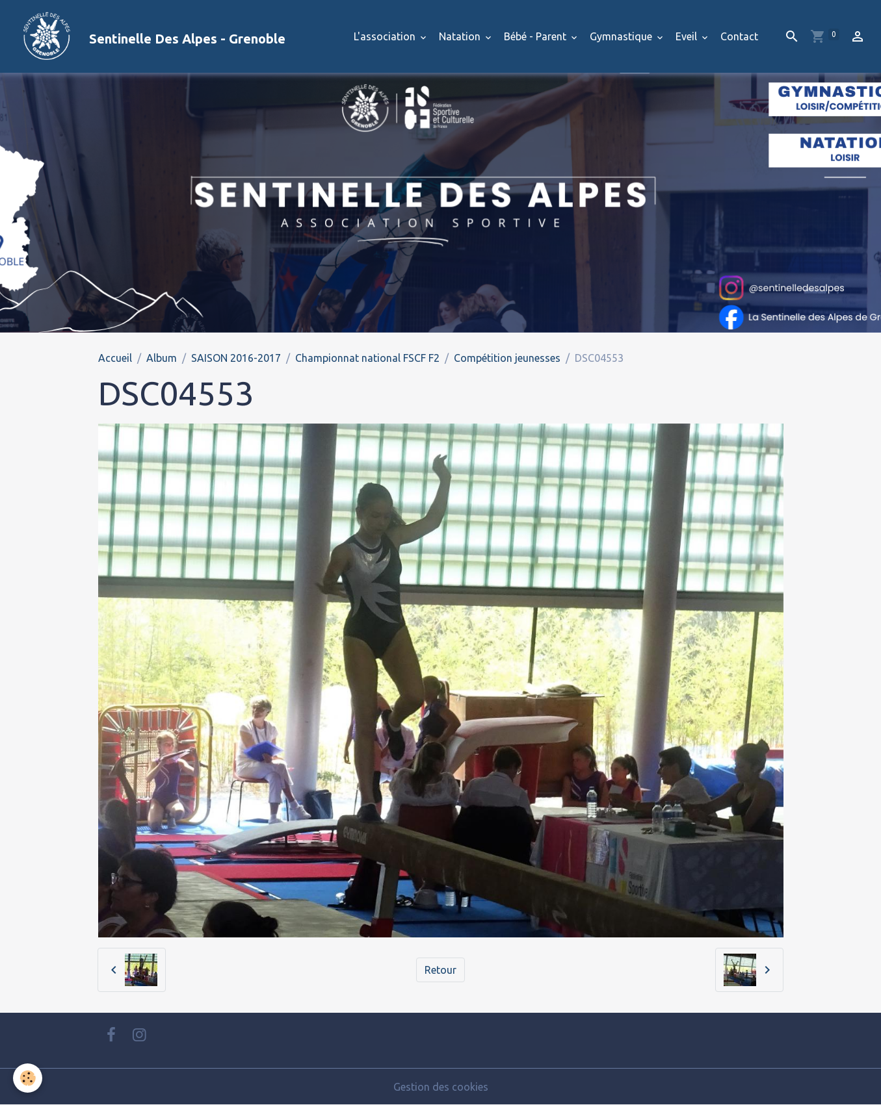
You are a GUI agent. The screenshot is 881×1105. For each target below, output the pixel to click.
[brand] (147, 36)
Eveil (688, 36)
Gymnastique (622, 36)
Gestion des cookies (440, 1087)
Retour (440, 970)
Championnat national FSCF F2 (367, 358)
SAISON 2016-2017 (236, 358)
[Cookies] (27, 1078)
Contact (739, 36)
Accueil (115, 358)
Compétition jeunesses (507, 358)
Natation (461, 36)
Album (161, 358)
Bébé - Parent (536, 36)
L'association (386, 36)
